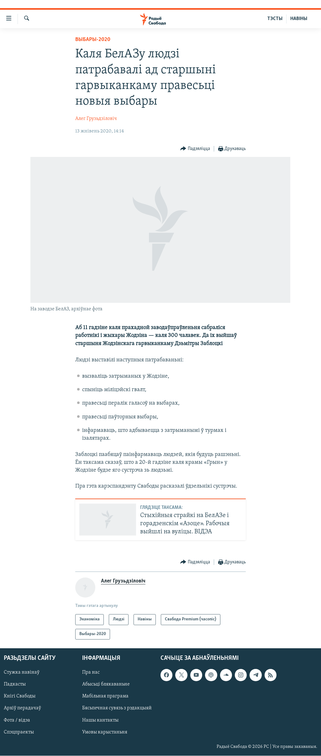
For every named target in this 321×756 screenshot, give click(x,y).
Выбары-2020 (92, 40)
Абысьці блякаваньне (106, 684)
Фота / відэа (17, 720)
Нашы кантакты (100, 720)
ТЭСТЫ (274, 18)
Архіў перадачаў (22, 708)
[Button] (195, 149)
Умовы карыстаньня (104, 732)
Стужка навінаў (21, 672)
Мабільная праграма (105, 696)
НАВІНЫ (298, 18)
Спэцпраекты (19, 732)
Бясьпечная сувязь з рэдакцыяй (117, 708)
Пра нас (91, 672)
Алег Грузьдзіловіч (96, 118)
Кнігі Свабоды (19, 696)
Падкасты (15, 684)
